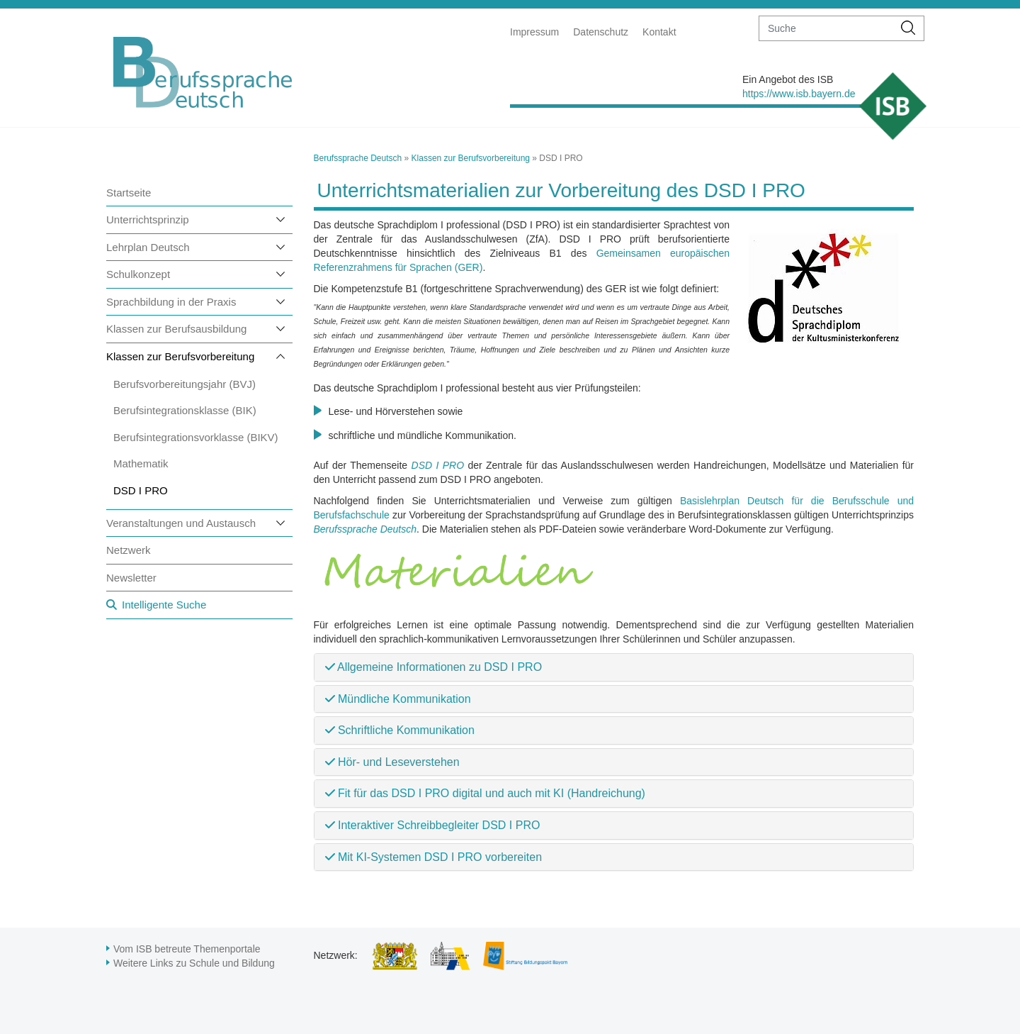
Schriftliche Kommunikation (400, 730)
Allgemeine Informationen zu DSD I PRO (434, 667)
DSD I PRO (140, 490)
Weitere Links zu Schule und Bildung (194, 963)
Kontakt (659, 32)
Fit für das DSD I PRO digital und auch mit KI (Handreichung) (485, 793)
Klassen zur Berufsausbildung (176, 329)
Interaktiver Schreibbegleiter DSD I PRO (432, 825)
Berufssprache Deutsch (358, 158)
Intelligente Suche (164, 605)
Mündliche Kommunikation (398, 699)
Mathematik (141, 463)
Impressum (534, 32)
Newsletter (131, 578)
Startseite (128, 193)
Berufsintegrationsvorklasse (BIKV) (195, 437)
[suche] (826, 28)
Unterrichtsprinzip (147, 219)
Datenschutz (600, 32)
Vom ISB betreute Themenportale (187, 949)
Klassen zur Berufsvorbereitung (180, 356)
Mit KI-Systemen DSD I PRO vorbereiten (434, 857)
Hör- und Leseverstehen (392, 762)
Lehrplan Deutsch (148, 247)
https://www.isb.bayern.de (799, 93)
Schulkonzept (138, 274)
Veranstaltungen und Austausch (181, 523)
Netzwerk (128, 550)
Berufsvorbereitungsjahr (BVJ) (184, 384)
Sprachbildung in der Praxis (171, 302)
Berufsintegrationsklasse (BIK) (184, 410)
